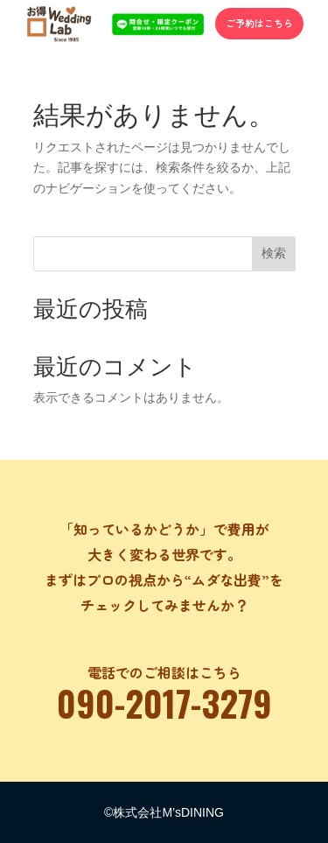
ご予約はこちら (259, 23)
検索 (274, 253)
